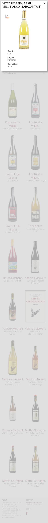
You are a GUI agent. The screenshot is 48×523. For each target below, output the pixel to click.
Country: (11, 51)
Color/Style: (12, 64)
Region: (10, 57)
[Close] (44, 4)
